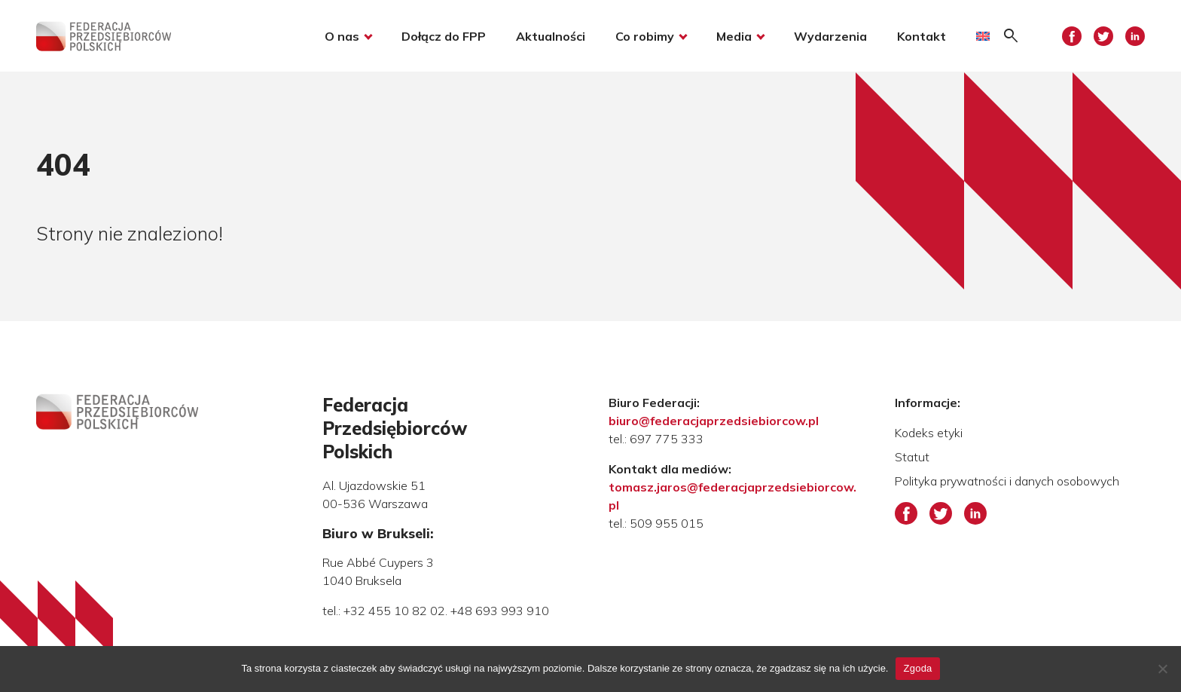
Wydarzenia (830, 36)
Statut (912, 456)
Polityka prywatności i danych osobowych (1007, 480)
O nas (342, 36)
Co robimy (644, 36)
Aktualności (550, 36)
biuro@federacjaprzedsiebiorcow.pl (714, 420)
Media (734, 36)
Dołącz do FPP (443, 36)
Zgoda (917, 668)
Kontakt (921, 36)
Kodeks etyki (929, 432)
